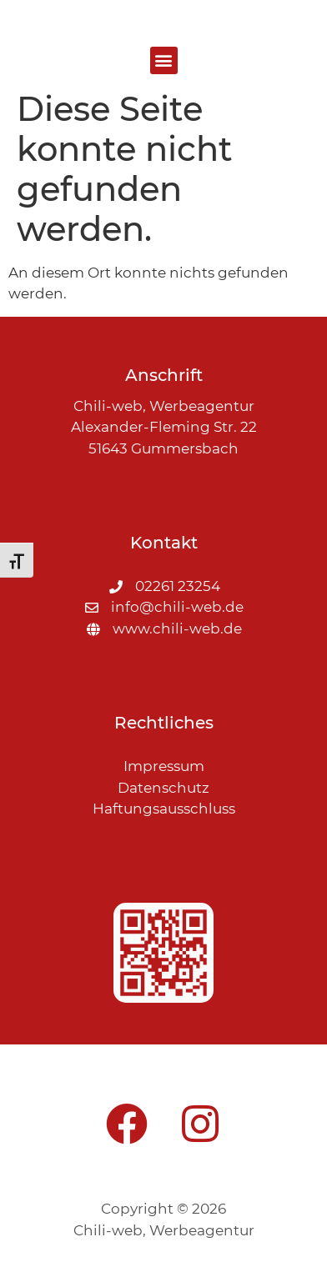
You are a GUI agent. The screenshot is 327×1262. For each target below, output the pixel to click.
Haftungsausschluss (164, 808)
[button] (164, 60)
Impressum (163, 766)
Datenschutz (163, 787)
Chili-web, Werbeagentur (163, 1230)
